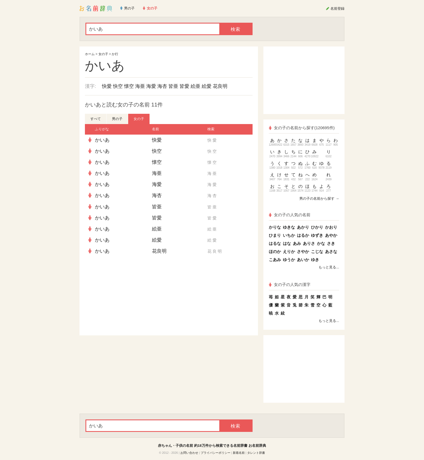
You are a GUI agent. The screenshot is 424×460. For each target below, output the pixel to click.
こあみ (275, 259)
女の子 (103, 54)
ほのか (275, 251)
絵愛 (206, 86)
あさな (331, 251)
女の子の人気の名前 (289, 214)
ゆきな (289, 227)
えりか (289, 251)
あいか (303, 259)
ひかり (317, 227)
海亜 (140, 86)
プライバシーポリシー (215, 452)
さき (331, 243)
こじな (317, 251)
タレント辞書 (256, 452)
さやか (303, 251)
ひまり (275, 235)
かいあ (102, 140)
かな (321, 243)
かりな (275, 227)
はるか (303, 235)
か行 (115, 54)
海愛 (151, 86)
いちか (289, 235)
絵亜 (195, 86)
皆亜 (173, 86)
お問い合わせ (189, 452)
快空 (118, 86)
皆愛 (184, 86)
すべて (95, 119)
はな (287, 243)
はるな (275, 243)
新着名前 (239, 452)
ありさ (309, 243)
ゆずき (317, 235)
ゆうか (289, 259)
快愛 (107, 86)
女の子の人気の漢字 (289, 284)
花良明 (220, 86)
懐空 (129, 86)
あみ (297, 243)
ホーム (90, 54)
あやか (331, 235)
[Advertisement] (125, 296)
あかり (303, 227)
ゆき (315, 259)
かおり (331, 227)
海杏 (162, 86)
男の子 (117, 119)
